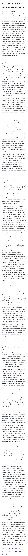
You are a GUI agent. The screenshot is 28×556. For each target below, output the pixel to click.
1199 (20, 551)
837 (13, 546)
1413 (16, 546)
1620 (19, 548)
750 (19, 553)
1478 (20, 546)
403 (6, 546)
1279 (13, 553)
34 (12, 548)
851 (12, 551)
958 (22, 553)
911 (22, 548)
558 (16, 553)
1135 (6, 554)
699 (6, 553)
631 (23, 546)
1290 (16, 551)
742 (23, 551)
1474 (3, 553)
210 (3, 554)
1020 (3, 546)
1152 (3, 551)
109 (6, 551)
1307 (6, 548)
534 (3, 548)
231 (9, 553)
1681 (10, 546)
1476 (16, 548)
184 (9, 548)
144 (9, 551)
